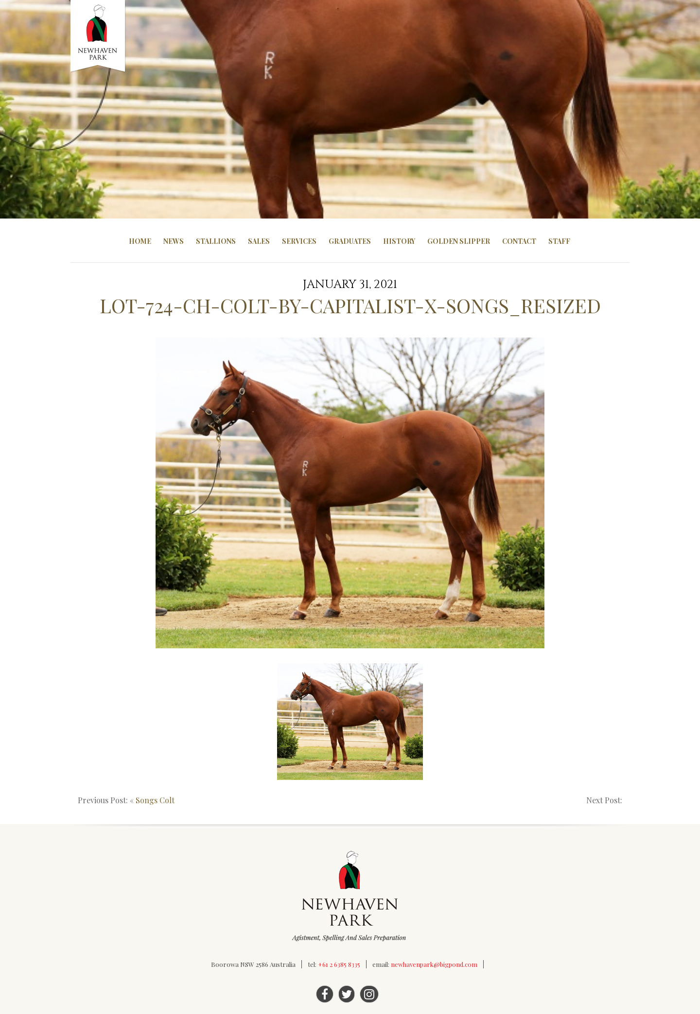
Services (299, 241)
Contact (519, 241)
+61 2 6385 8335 (339, 964)
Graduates (350, 241)
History (399, 241)
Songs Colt (155, 800)
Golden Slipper (458, 241)
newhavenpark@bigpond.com (434, 964)
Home (140, 241)
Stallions (216, 241)
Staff (559, 241)
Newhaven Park (98, 36)
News (173, 241)
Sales (259, 241)
